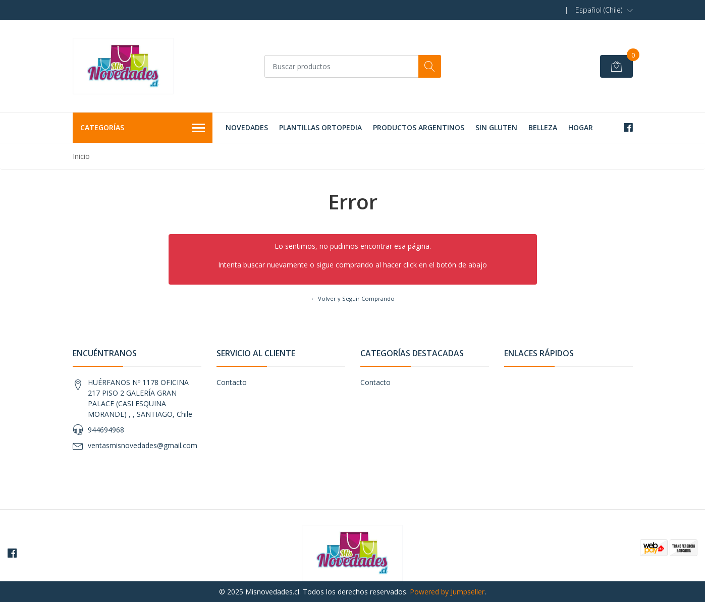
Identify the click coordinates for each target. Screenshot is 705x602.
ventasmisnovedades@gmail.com (142, 445)
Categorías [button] (142, 128)
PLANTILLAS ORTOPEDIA (320, 127)
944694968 (106, 429)
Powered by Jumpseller (447, 591)
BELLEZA (542, 127)
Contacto (231, 382)
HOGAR (580, 127)
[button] (604, 10)
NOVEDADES (247, 127)
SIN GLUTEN (496, 127)
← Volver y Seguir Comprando (352, 298)
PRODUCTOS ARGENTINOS (418, 127)
